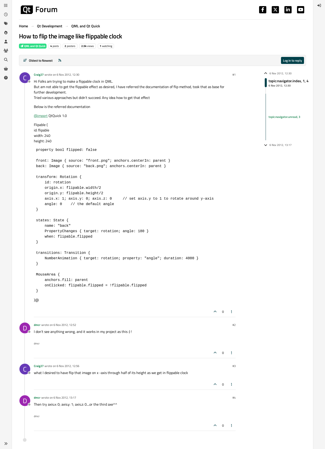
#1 (234, 74)
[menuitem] (319, 5)
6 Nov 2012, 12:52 (64, 325)
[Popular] (6, 32)
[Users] (6, 41)
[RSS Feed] (59, 60)
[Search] (6, 59)
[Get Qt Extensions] (6, 68)
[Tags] (6, 23)
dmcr (37, 325)
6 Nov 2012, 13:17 (64, 397)
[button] (6, 443)
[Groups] (6, 50)
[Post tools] (232, 311)
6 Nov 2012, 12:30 (68, 74)
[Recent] (6, 14)
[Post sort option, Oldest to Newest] (38, 60)
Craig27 (39, 74)
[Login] (319, 5)
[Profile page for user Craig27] (24, 77)
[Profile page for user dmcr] (24, 328)
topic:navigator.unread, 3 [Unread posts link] (284, 117)
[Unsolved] (6, 77)
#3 (234, 366)
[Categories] (6, 5)
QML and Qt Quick (32, 46)
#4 (234, 397)
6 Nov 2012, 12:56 (68, 366)
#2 (234, 325)
